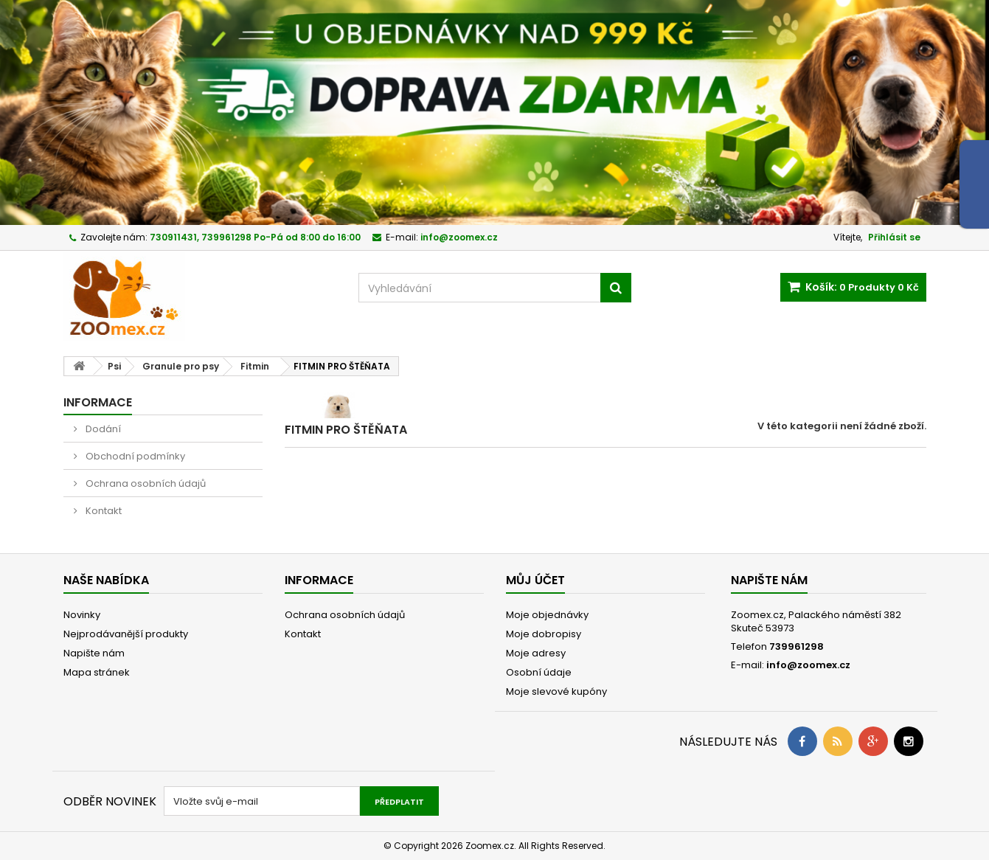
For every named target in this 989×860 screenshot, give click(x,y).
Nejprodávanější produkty (125, 634)
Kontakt (102, 511)
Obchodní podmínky (134, 456)
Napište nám (94, 653)
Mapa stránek (96, 672)
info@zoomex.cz (808, 665)
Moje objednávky (547, 615)
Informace (97, 402)
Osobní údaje (539, 672)
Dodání (102, 429)
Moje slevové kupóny (556, 691)
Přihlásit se (894, 237)
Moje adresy (536, 653)
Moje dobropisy (543, 634)
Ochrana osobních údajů (144, 483)
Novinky (81, 615)
